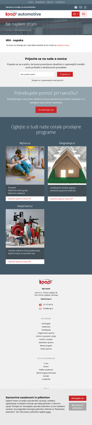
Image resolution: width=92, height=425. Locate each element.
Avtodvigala (46, 323)
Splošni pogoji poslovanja (46, 373)
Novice (46, 366)
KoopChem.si (60, 2)
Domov (9, 30)
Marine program (46, 346)
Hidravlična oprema (46, 342)
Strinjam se (78, 398)
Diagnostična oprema (46, 333)
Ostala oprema (46, 349)
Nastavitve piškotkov (77, 406)
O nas (46, 363)
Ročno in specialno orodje (46, 336)
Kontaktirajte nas (46, 110)
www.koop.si (46, 299)
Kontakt (46, 376)
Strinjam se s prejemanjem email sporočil (47, 80)
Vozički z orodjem (46, 339)
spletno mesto (19, 198)
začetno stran (63, 45)
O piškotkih (46, 379)
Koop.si (31, 2)
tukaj (48, 412)
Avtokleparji (46, 330)
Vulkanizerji (46, 327)
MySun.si (50, 2)
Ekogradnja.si (40, 2)
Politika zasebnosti (46, 370)
